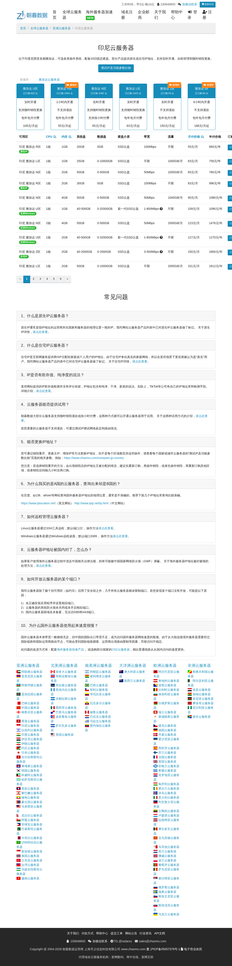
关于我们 (160, 15)
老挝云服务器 (30, 788)
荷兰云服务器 (167, 851)
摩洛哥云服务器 (203, 703)
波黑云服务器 (167, 685)
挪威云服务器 (167, 856)
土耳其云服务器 (31, 860)
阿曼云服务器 (30, 820)
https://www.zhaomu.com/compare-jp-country (94, 458)
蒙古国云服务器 (31, 802)
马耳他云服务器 (168, 847)
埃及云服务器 (202, 689)
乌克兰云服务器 (168, 914)
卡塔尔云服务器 (31, 838)
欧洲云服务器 (165, 665)
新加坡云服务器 (31, 851)
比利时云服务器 (168, 689)
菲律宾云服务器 (31, 824)
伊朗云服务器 (30, 743)
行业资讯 (146, 933)
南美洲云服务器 (98, 665)
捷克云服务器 (167, 725)
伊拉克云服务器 (31, 739)
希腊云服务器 (167, 770)
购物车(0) (208, 4)
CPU (49, 136)
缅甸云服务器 (30, 797)
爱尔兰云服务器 (168, 788)
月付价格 (194, 136)
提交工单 (117, 933)
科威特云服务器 (31, 775)
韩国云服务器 (30, 770)
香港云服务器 (30, 721)
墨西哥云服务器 (66, 707)
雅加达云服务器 (49, 79)
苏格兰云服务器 (168, 766)
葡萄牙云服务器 (168, 865)
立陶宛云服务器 (168, 811)
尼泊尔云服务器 (31, 815)
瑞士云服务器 (167, 712)
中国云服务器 (30, 707)
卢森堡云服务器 (168, 815)
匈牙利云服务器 (168, 784)
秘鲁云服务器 (99, 712)
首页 (55, 15)
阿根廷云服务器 (100, 671)
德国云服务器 (167, 730)
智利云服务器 (99, 689)
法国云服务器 (167, 757)
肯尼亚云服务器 (203, 698)
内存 (64, 136)
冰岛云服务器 (167, 793)
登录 (192, 15)
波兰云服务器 (167, 860)
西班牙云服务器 (168, 748)
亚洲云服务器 (62, 28)
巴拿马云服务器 (66, 712)
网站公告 (131, 933)
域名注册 (127, 15)
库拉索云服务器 (66, 685)
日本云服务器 (30, 752)
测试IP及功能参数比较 (116, 68)
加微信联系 (189, 4)
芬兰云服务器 (167, 752)
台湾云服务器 (30, 865)
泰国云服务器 (30, 856)
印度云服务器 (30, 734)
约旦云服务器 (30, 748)
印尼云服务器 (30, 725)
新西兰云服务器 (134, 680)
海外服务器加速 (99, 15)
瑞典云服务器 (167, 892)
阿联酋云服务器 (31, 671)
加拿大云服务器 (66, 671)
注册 (207, 15)
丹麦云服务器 (167, 734)
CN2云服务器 (121, 649)
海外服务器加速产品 (70, 649)
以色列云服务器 (31, 730)
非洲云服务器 (199, 665)
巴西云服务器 (99, 685)
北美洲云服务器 (64, 665)
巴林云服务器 (30, 703)
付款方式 (88, 933)
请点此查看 (40, 332)
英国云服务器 (167, 761)
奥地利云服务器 (168, 680)
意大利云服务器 (168, 797)
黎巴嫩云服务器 (31, 793)
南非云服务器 (202, 716)
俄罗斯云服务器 (168, 887)
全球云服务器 (72, 15)
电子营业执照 (193, 949)
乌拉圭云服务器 (100, 721)
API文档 (159, 933)
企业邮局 (143, 15)
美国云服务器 (65, 734)
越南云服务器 (30, 878)
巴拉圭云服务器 (100, 716)
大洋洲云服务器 (132, 665)
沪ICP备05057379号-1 (165, 949)
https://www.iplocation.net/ (38, 503)
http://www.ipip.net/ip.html (91, 503)
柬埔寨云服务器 (31, 766)
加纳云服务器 (202, 694)
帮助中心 (177, 15)
